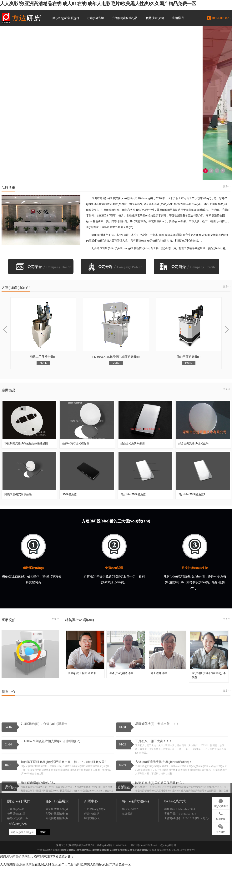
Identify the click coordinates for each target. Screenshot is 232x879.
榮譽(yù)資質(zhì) (17, 869)
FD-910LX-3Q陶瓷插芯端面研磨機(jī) (129, 422)
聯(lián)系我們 (130, 860)
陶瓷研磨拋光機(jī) (57, 860)
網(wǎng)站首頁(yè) (66, 18)
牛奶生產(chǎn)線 (14, 779)
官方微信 (221, 828)
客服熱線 (221, 815)
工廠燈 (105, 779)
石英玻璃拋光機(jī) (147, 779)
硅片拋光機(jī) (174, 779)
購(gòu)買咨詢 (221, 802)
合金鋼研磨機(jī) (199, 779)
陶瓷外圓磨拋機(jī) (57, 865)
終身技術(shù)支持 (195, 568)
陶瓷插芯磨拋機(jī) (57, 869)
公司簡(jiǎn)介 (15, 860)
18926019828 (218, 18)
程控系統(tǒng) (33, 568)
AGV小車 (89, 779)
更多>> (226, 186)
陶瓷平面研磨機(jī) (202, 422)
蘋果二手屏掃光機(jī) (56, 422)
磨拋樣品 (178, 18)
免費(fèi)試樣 (114, 568)
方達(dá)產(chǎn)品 (125, 18)
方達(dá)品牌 (95, 18)
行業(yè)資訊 (91, 865)
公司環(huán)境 (16, 865)
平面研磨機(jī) (69, 779)
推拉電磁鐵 (122, 779)
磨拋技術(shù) (154, 18)
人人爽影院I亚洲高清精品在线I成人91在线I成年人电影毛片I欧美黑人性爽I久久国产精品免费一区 (98, 3)
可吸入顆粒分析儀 (42, 779)
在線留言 (127, 865)
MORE (56, 428)
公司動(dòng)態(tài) (95, 860)
